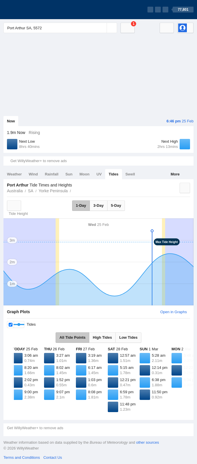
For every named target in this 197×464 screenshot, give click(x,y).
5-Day (116, 205)
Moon (84, 174)
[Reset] (101, 28)
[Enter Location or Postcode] (60, 28)
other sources (147, 442)
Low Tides (128, 337)
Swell (130, 174)
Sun (69, 174)
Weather (14, 174)
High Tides (102, 337)
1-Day (81, 205)
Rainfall (52, 174)
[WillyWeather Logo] (30, 9)
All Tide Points (72, 337)
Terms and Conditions (21, 457)
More (175, 174)
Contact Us (52, 457)
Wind (33, 174)
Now (11, 121)
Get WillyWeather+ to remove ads (38, 161)
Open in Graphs (173, 312)
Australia (15, 190)
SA (30, 190)
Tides (113, 174)
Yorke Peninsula (53, 190)
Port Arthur (74, 190)
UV (99, 174)
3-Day (98, 205)
